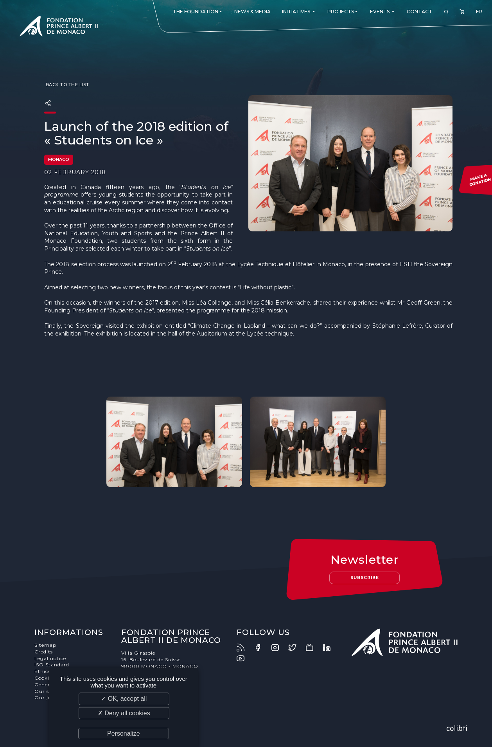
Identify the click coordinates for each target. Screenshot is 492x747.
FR (479, 11)
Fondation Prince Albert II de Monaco (59, 27)
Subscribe (364, 577)
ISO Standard (51, 665)
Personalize (123, 733)
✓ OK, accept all (124, 698)
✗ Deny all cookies (124, 713)
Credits (43, 652)
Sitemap (45, 645)
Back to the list (66, 84)
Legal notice (50, 658)
